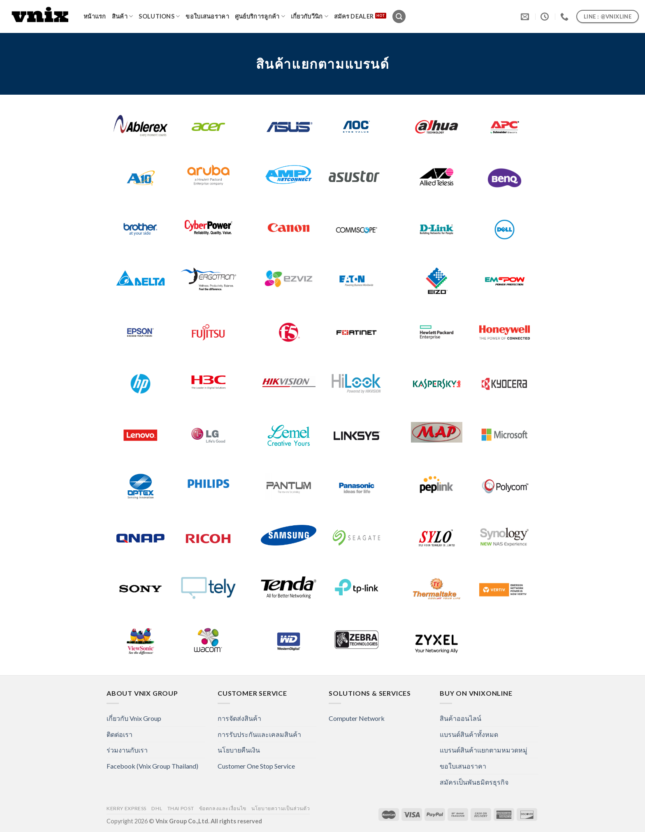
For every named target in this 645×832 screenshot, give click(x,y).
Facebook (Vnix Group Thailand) (152, 766)
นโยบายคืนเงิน (239, 750)
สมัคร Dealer (354, 16)
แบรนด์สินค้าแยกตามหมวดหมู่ (483, 750)
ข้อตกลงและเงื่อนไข (222, 808)
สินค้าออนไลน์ (460, 718)
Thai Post (180, 808)
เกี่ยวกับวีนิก (309, 16)
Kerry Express (126, 808)
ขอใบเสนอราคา (207, 16)
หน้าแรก (95, 16)
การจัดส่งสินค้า (239, 718)
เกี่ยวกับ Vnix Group (134, 718)
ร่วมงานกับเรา (127, 750)
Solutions (159, 16)
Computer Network (357, 718)
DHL (156, 808)
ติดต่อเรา (119, 734)
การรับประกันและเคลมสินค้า (259, 734)
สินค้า (122, 16)
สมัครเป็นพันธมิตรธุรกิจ (474, 782)
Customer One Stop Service (256, 766)
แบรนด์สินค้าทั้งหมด (469, 734)
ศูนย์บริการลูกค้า (260, 16)
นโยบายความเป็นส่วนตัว (280, 808)
